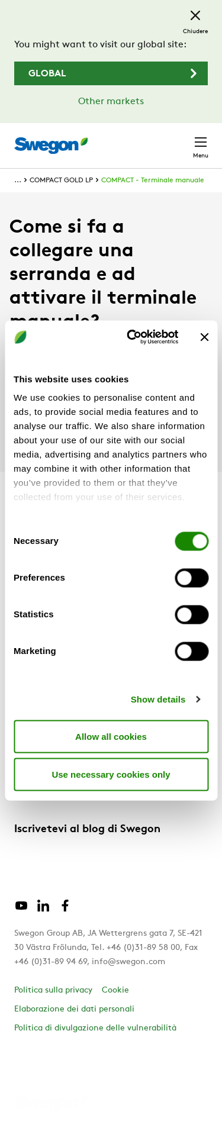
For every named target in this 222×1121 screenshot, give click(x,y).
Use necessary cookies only (111, 774)
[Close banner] (204, 337)
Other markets (111, 102)
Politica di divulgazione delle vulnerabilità (95, 1028)
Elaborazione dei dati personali (74, 1009)
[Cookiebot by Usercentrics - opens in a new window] (132, 337)
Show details (158, 699)
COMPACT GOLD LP (61, 180)
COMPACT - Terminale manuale (152, 180)
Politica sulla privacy (53, 990)
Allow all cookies (111, 736)
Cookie (115, 990)
